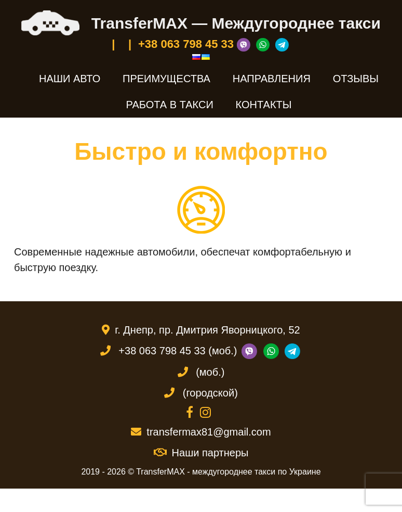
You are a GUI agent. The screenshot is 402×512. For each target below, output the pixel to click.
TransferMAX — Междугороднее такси (236, 23)
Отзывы (356, 78)
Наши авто (69, 78)
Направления (272, 78)
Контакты (264, 104)
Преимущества (166, 78)
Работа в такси (169, 104)
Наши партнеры (201, 452)
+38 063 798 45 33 (186, 43)
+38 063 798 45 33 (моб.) (177, 350)
